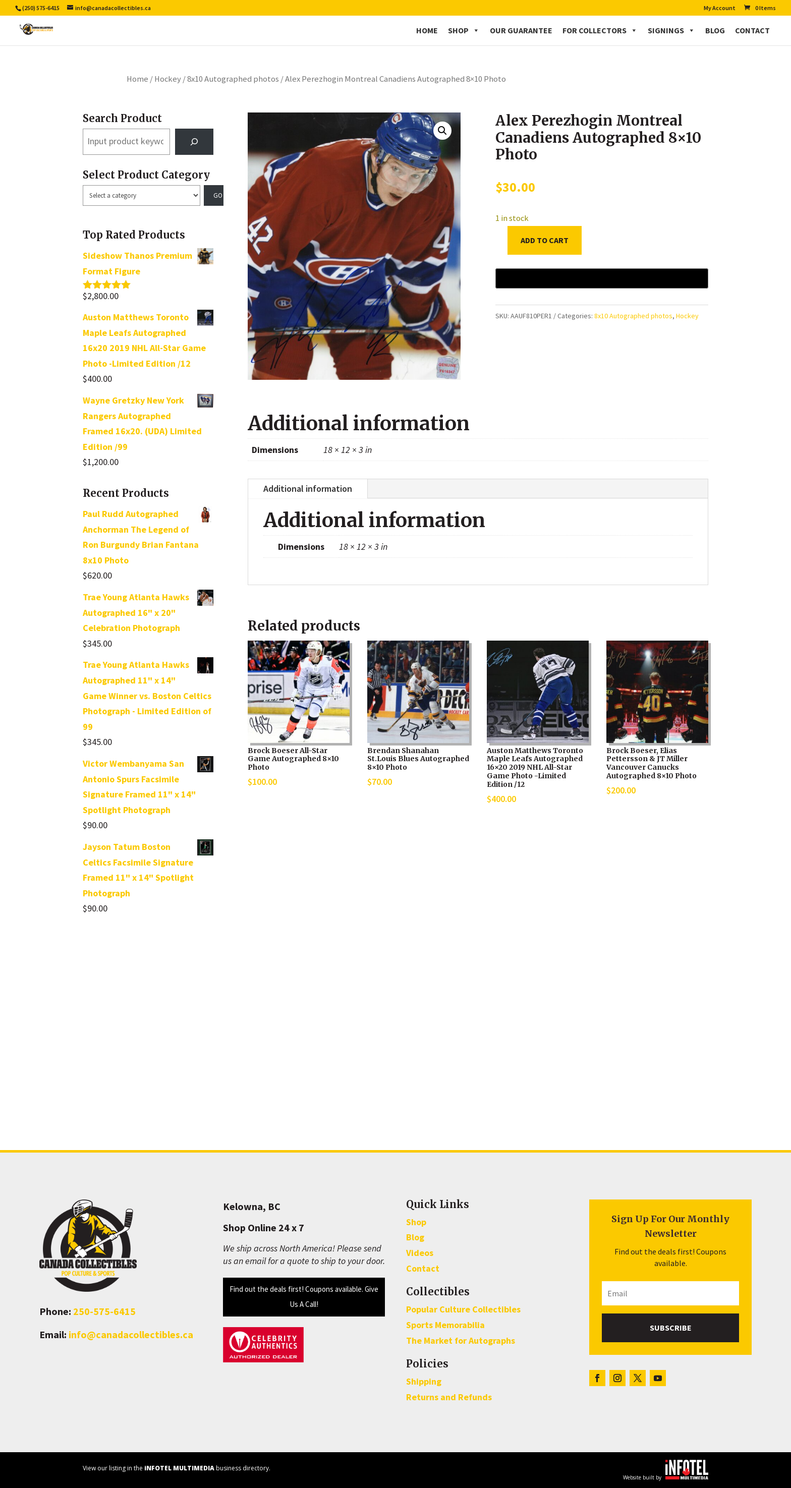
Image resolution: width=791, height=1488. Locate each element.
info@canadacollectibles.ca (131, 1334)
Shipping (423, 1381)
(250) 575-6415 (41, 8)
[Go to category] (214, 195)
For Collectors (600, 30)
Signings (671, 30)
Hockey (167, 79)
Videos (419, 1252)
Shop (464, 30)
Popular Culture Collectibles (463, 1309)
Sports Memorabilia (445, 1325)
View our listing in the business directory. (176, 1468)
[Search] (194, 142)
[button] (442, 131)
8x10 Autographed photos (233, 79)
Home (427, 30)
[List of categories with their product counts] (141, 195)
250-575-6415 (104, 1311)
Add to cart (545, 240)
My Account (720, 8)
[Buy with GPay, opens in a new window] (601, 278)
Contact (752, 30)
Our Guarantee (521, 30)
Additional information (307, 488)
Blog (715, 30)
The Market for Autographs (460, 1340)
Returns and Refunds (449, 1397)
